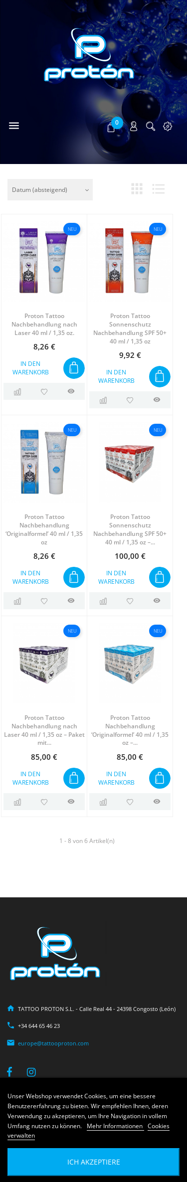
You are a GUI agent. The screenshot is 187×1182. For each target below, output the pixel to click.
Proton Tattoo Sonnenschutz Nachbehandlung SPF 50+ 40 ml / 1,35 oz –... (130, 529)
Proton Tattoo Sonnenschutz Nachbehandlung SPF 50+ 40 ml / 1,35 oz (130, 328)
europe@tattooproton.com (53, 1043)
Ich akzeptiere (93, 1162)
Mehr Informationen (115, 1126)
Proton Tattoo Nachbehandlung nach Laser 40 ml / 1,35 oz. (44, 324)
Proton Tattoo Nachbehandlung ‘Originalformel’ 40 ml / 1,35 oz (44, 529)
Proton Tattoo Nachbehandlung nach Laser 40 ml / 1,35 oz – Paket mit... (44, 730)
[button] (112, 126)
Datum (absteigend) (39, 189)
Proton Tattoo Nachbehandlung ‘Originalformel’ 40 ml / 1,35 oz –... (130, 730)
